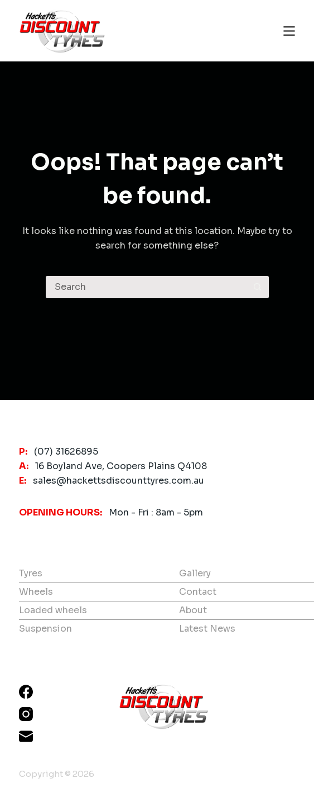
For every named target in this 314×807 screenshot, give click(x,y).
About (193, 610)
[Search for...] (146, 287)
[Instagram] (26, 714)
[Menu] (289, 31)
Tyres (30, 573)
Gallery (195, 573)
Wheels (36, 592)
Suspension (45, 628)
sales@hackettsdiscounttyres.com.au (118, 480)
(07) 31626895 (66, 451)
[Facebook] (26, 692)
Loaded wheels (53, 610)
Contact (197, 592)
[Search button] (258, 287)
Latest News (207, 628)
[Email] (26, 736)
